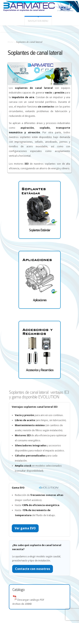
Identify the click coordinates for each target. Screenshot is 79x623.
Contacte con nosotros (32, 569)
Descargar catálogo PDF (30, 599)
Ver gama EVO (25, 528)
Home (11, 41)
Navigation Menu (38, 21)
